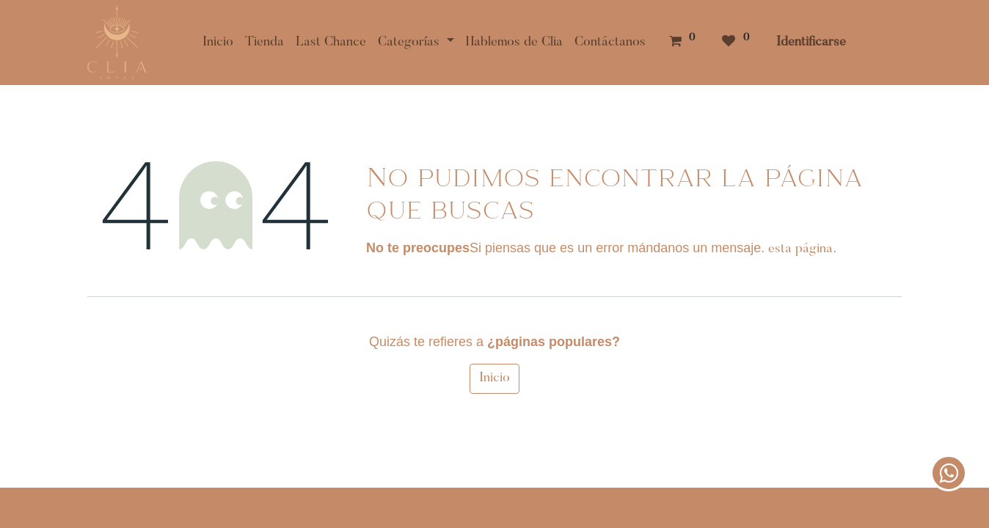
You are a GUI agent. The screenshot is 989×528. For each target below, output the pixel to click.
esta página (800, 249)
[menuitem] (218, 43)
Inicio (494, 378)
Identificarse (811, 42)
